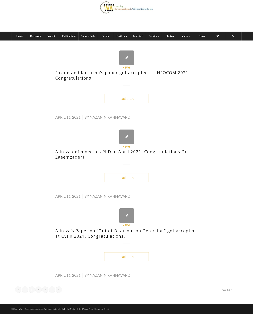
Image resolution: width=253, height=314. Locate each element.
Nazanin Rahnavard (110, 117)
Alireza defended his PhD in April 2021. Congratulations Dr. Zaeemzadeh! (122, 154)
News (126, 67)
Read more (126, 99)
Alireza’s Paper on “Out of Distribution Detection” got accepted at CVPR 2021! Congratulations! (125, 233)
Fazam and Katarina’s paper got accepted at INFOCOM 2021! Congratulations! (122, 75)
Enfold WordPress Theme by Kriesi (93, 309)
